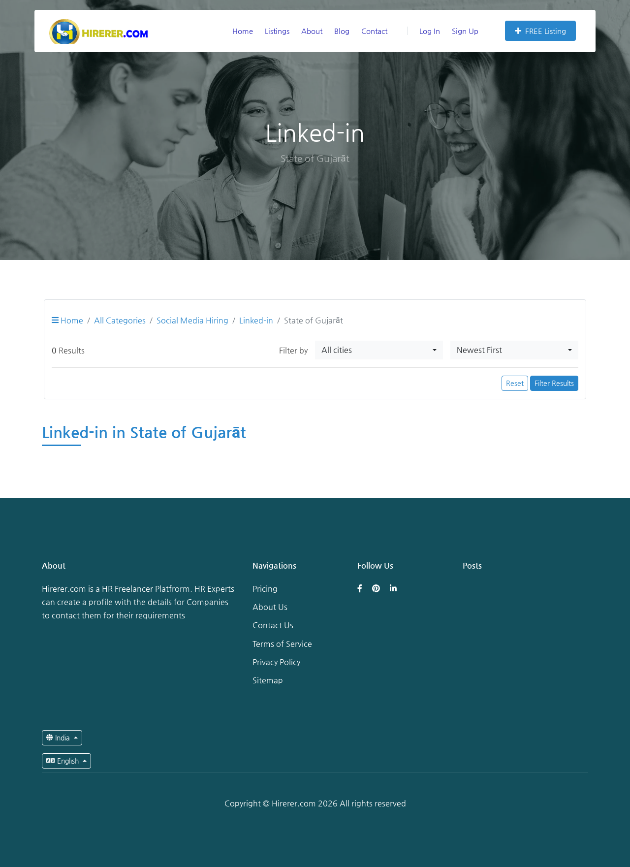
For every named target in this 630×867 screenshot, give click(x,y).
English (63, 761)
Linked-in (256, 320)
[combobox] (379, 350)
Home (242, 31)
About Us (269, 606)
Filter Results (554, 383)
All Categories (120, 320)
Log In (423, 31)
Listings (277, 31)
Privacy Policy (276, 662)
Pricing (265, 588)
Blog (341, 31)
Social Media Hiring (192, 320)
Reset (515, 383)
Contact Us (272, 625)
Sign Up (465, 31)
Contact (374, 31)
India (59, 737)
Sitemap (267, 680)
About (311, 31)
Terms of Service (282, 643)
